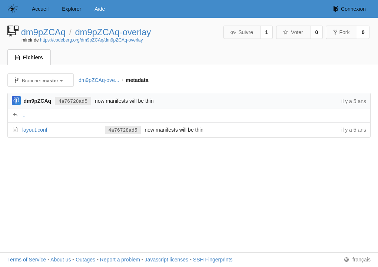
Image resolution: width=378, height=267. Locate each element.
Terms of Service (26, 260)
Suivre (241, 32)
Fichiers (29, 57)
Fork (341, 32)
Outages (85, 260)
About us (60, 260)
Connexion (349, 9)
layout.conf (34, 130)
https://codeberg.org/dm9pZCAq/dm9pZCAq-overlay (91, 40)
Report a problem (120, 260)
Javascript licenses (167, 260)
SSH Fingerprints (213, 260)
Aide (99, 9)
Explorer (71, 9)
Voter (293, 32)
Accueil (40, 9)
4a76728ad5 (73, 101)
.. (24, 115)
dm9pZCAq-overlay (113, 32)
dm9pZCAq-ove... (99, 80)
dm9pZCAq (43, 32)
